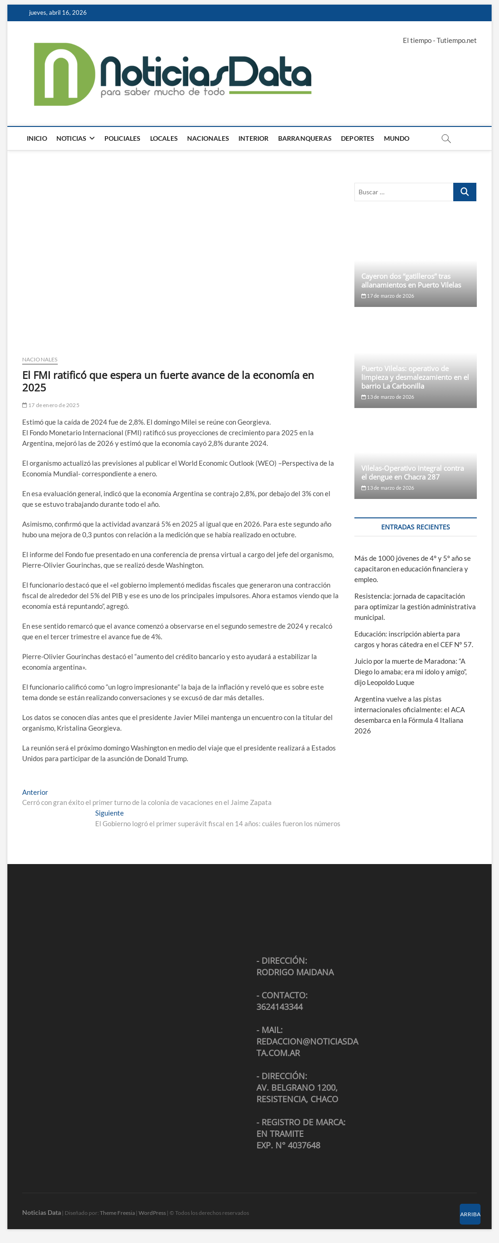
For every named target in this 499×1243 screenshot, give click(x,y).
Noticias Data (41, 1212)
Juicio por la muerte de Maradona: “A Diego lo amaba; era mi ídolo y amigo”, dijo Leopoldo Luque (410, 671)
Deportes (358, 138)
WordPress (152, 1212)
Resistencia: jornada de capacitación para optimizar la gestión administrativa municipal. (415, 606)
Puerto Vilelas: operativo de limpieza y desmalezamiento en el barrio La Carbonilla (415, 377)
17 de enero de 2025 (50, 405)
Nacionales (208, 138)
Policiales (122, 138)
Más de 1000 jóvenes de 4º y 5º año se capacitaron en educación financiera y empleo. (412, 568)
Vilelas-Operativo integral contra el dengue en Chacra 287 (412, 472)
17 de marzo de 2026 (387, 296)
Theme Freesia (117, 1212)
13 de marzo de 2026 (387, 397)
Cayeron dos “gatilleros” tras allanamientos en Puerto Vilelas (411, 280)
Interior (253, 138)
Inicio (37, 138)
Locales (164, 138)
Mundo (397, 138)
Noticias (71, 138)
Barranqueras (305, 138)
